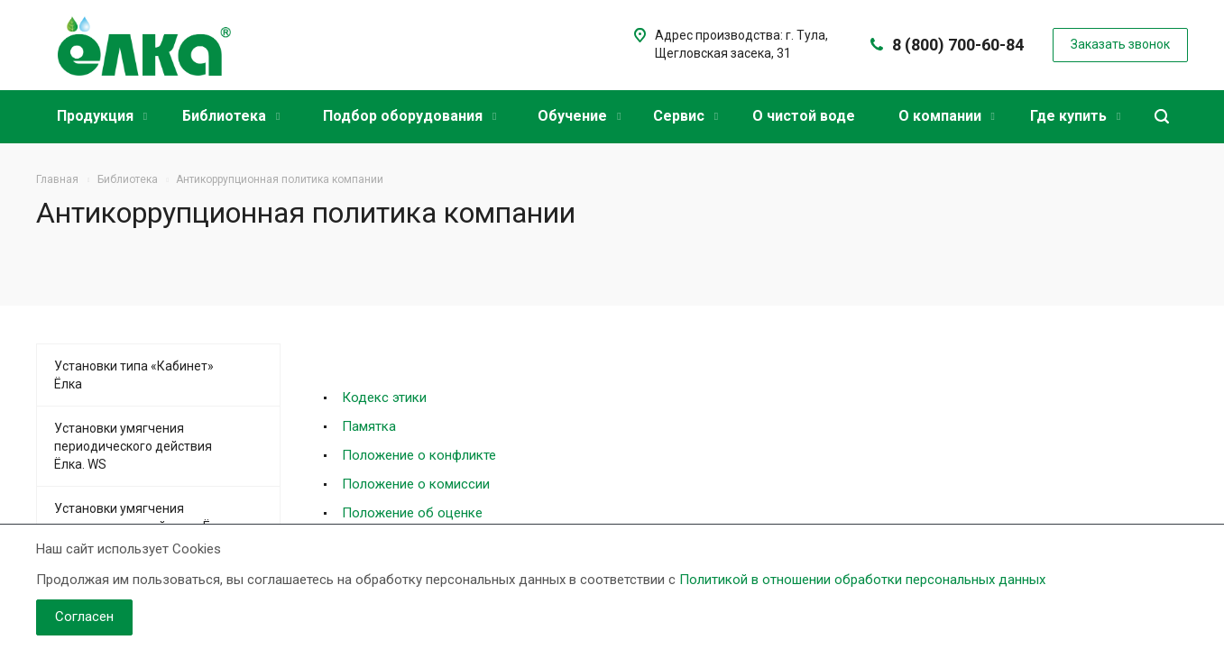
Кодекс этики (384, 397)
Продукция (102, 115)
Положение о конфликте (419, 455)
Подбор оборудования (409, 115)
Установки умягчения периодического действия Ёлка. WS (133, 446)
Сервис (685, 115)
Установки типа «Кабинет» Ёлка (134, 375)
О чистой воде (803, 115)
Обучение (579, 115)
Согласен (84, 616)
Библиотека (231, 115)
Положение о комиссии (416, 484)
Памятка (369, 426)
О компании (946, 115)
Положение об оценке (412, 513)
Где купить (1075, 115)
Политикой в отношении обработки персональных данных (862, 579)
